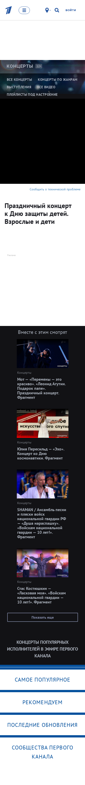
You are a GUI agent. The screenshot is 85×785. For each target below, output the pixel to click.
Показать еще (43, 617)
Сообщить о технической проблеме (55, 189)
